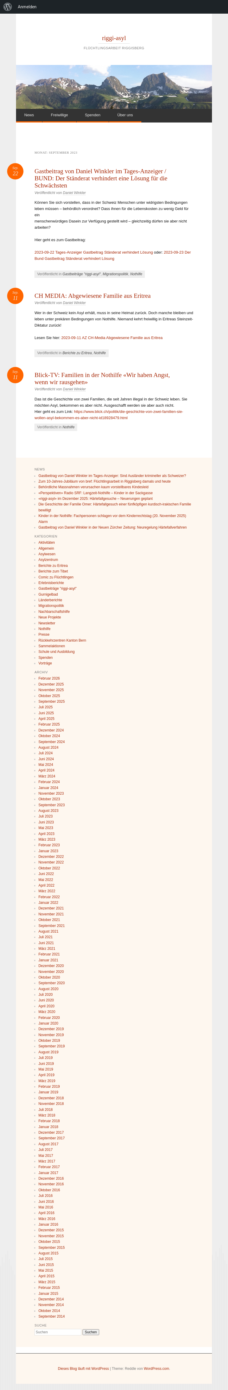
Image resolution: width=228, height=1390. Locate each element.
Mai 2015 (45, 1270)
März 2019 (46, 1081)
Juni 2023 (46, 822)
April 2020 (46, 1006)
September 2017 (51, 1138)
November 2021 (51, 914)
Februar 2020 (49, 1018)
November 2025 (51, 690)
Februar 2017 (49, 1167)
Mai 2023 (45, 828)
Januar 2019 (48, 1092)
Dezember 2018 (51, 1098)
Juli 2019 (45, 1058)
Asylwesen (46, 554)
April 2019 (46, 1075)
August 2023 (48, 811)
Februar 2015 (49, 1288)
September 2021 (51, 926)
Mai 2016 (45, 1207)
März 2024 (46, 776)
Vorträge (45, 663)
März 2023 (46, 839)
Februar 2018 (49, 1121)
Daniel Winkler (74, 193)
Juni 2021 (46, 943)
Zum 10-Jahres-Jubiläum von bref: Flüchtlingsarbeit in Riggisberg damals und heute (104, 481)
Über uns (125, 115)
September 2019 (51, 1046)
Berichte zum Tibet (53, 571)
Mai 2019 (45, 1069)
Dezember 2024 (51, 730)
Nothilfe (136, 274)
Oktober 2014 (49, 1311)
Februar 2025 (49, 724)
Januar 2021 (48, 960)
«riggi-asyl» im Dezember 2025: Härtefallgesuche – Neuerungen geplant (95, 499)
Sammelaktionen (51, 646)
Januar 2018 (48, 1127)
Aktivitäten (46, 542)
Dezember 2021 (51, 908)
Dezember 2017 (51, 1132)
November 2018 (51, 1104)
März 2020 (46, 1012)
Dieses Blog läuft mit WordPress (83, 1369)
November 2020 (51, 972)
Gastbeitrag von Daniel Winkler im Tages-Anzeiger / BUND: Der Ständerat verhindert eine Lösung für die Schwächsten (100, 178)
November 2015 (51, 1236)
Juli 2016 (45, 1196)
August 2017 (48, 1144)
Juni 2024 (46, 759)
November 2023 (51, 793)
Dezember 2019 (51, 1029)
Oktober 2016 (49, 1190)
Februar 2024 (49, 782)
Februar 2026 (49, 678)
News (29, 115)
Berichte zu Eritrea (77, 353)
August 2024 (48, 747)
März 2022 (46, 891)
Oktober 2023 (49, 799)
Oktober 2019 (49, 1040)
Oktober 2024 (49, 736)
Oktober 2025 (49, 696)
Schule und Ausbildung (56, 652)
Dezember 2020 (51, 966)
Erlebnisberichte (51, 583)
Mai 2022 (45, 880)
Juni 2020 (46, 1000)
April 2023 (46, 834)
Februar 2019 (49, 1086)
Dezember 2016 (51, 1178)
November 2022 (51, 862)
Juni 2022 (46, 874)
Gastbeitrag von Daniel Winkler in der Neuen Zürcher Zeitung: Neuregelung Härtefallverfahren (112, 527)
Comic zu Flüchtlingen (55, 577)
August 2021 (48, 931)
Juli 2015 (45, 1259)
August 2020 (48, 989)
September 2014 (51, 1316)
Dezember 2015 (51, 1230)
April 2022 (46, 885)
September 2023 (51, 805)
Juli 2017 (45, 1150)
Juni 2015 (46, 1265)
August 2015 (48, 1253)
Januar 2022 (48, 903)
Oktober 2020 (49, 977)
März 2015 (46, 1282)
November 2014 (51, 1305)
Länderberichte (50, 600)
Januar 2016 (48, 1224)
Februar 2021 (49, 954)
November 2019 (51, 1035)
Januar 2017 (48, 1173)
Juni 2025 (46, 713)
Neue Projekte (49, 617)
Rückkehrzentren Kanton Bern (62, 640)
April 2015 (46, 1276)
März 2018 (46, 1115)
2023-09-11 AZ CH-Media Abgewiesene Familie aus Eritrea (112, 337)
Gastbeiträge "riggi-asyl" (81, 274)
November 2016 (51, 1184)
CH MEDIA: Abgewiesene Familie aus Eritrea (92, 295)
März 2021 (46, 949)
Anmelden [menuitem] (27, 6)
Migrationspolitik (115, 274)
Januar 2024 (48, 788)
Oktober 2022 (49, 868)
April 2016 (46, 1213)
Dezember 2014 (51, 1299)
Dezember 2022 (51, 857)
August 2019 (48, 1052)
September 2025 (51, 701)
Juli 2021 (45, 937)
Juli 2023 (45, 816)
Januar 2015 (48, 1294)
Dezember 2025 (51, 684)
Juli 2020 (45, 995)
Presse (43, 634)
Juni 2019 (46, 1064)
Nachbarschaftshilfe (53, 612)
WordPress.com (156, 1369)
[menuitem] (7, 7)
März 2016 (46, 1219)
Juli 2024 (45, 753)
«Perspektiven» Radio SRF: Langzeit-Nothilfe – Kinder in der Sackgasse (95, 493)
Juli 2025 (45, 707)
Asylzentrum (48, 560)
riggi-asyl (114, 38)
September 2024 (51, 742)
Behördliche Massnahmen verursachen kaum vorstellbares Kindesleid (93, 487)
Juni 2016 (46, 1202)
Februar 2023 (49, 845)
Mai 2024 (45, 765)
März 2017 (46, 1161)
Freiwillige (59, 115)
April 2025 (46, 719)
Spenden (92, 115)
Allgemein (46, 548)
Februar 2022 (49, 897)
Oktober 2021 (49, 920)
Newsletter (46, 623)
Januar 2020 (48, 1023)
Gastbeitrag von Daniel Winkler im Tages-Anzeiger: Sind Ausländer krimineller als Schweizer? (112, 476)
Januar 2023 (48, 851)
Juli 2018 (45, 1110)
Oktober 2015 (49, 1242)
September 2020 (51, 983)
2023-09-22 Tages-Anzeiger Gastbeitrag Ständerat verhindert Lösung (93, 252)
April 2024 (46, 770)
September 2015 (51, 1248)
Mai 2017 (45, 1156)
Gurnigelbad (48, 594)
